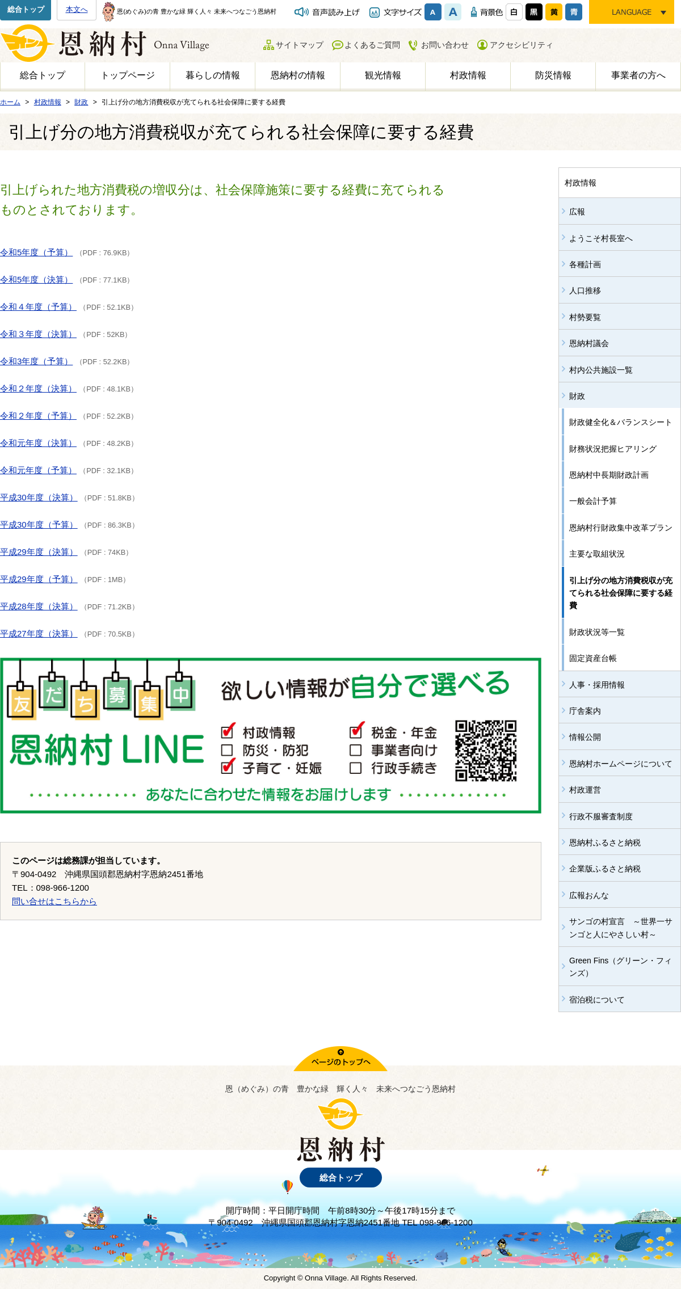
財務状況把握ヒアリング (613, 448)
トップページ (127, 75)
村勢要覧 (585, 317)
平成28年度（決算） (39, 606)
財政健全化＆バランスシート (620, 422)
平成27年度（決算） (39, 633)
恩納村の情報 (298, 75)
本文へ (77, 9)
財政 (577, 396)
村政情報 (468, 75)
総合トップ (25, 9)
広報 (577, 211)
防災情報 (553, 75)
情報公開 (585, 737)
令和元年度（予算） (38, 470)
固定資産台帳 (593, 658)
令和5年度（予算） (36, 252)
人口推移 (585, 290)
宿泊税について (597, 999)
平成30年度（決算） (39, 497)
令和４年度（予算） (38, 306)
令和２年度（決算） (38, 388)
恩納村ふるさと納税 (605, 842)
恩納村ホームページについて (620, 763)
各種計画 (585, 264)
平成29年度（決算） (39, 552)
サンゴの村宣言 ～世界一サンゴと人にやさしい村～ (620, 927)
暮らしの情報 (213, 75)
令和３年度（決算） (38, 334)
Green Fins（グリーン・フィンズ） (620, 967)
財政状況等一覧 (597, 632)
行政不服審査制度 (601, 816)
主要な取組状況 (597, 553)
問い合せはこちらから (54, 901)
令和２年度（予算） (38, 415)
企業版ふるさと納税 (605, 868)
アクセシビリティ (521, 44)
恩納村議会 (589, 343)
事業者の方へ (638, 75)
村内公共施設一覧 (601, 369)
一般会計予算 (593, 501)
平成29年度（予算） (39, 579)
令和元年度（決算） (38, 443)
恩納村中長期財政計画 (609, 474)
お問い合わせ (445, 44)
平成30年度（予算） (39, 524)
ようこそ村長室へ (601, 238)
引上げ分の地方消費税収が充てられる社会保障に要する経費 (620, 593)
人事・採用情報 (597, 684)
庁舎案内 (585, 710)
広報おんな (589, 895)
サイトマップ (299, 44)
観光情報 (383, 75)
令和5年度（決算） (36, 279)
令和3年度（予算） (36, 361)
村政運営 (585, 789)
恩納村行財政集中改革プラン (620, 527)
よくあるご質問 (372, 44)
